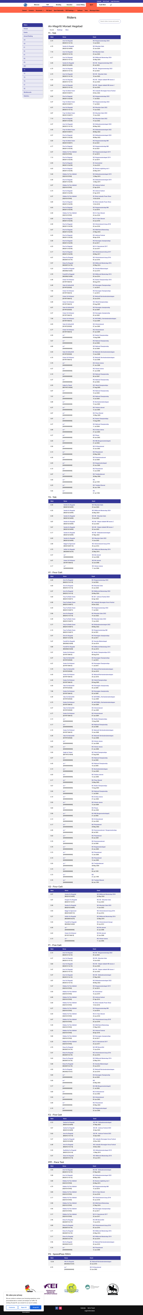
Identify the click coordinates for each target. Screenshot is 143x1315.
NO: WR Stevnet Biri (98, 1047)
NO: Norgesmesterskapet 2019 (102, 152)
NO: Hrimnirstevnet (98, 324)
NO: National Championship (101, 341)
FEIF (47, 5)
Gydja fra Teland (67, 385)
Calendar (99, 1)
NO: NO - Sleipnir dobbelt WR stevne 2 (104, 79)
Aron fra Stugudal (68, 41)
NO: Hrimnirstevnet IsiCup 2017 (102, 252)
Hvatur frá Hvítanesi (68, 279)
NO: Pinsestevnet (98, 452)
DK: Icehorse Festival (99, 235)
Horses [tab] (26, 28)
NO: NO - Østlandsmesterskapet (101, 532)
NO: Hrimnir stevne (98, 363)
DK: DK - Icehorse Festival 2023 (101, 597)
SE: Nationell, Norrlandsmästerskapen (104, 352)
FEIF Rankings (69, 10)
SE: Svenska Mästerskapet (100, 268)
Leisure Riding (80, 5)
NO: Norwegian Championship (101, 1075)
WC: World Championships (100, 302)
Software (80, 10)
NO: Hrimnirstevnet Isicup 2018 (102, 224)
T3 (24, 77)
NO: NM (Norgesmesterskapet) (102, 441)
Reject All (24, 1307)
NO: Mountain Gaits (98, 46)
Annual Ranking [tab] (28, 36)
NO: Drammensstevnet (99, 457)
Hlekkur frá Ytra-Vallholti (70, 152)
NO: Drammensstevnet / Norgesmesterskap (104, 830)
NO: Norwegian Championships (102, 285)
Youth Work (102, 5)
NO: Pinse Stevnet (98, 413)
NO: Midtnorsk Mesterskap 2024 (102, 57)
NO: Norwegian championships (102, 241)
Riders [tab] (25, 25)
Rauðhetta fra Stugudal (69, 1150)
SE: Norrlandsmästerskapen (101, 402)
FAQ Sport (49, 10)
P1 (24, 55)
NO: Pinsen (96, 435)
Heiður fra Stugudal (69, 549)
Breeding (58, 5)
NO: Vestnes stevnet (99, 407)
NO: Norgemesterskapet (100, 463)
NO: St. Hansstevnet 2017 (100, 246)
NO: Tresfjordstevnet (99, 474)
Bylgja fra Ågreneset (69, 544)
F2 (24, 51)
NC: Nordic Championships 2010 (102, 279)
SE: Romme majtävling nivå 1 (101, 168)
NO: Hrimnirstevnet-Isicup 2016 (102, 257)
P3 (24, 62)
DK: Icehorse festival (99, 185)
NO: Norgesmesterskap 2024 (101, 41)
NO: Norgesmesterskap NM (101, 140)
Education (69, 5)
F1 (24, 47)
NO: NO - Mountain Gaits (100, 74)
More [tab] (67, 30)
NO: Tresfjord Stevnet (99, 485)
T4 (24, 81)
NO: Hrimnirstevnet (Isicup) (105, 922)
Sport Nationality (58, 10)
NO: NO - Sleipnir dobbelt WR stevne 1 (104, 85)
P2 (24, 58)
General (24, 10)
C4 (24, 40)
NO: (94, 480)
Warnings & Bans (94, 10)
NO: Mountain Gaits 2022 (100, 107)
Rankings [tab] (59, 30)
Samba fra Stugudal (68, 46)
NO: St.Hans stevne (98, 429)
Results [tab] (52, 30)
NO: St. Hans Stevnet (99, 213)
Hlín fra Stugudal (67, 1069)
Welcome (36, 5)
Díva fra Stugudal (67, 96)
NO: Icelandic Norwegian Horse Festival (104, 91)
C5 (24, 43)
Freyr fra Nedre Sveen (69, 91)
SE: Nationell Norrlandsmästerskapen (103, 296)
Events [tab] (26, 32)
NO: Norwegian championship (101, 307)
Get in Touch (106, 1)
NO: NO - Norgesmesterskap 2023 (102, 63)
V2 (24, 88)
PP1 (25, 66)
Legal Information (115, 1)
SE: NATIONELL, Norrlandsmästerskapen (104, 318)
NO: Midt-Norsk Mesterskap (101, 229)
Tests (86, 10)
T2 (24, 73)
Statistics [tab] (26, 96)
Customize (12, 1307)
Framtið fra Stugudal (68, 268)
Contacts (31, 10)
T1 (24, 70)
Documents (39, 10)
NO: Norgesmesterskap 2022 (101, 96)
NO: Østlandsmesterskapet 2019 (102, 174)
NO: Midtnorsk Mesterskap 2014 (102, 274)
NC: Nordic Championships (100, 335)
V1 (24, 85)
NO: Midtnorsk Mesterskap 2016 (102, 263)
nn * (64, 335)
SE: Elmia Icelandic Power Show (102, 196)
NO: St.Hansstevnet (98, 446)
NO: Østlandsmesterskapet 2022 (102, 124)
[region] (24, 1301)
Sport (91, 5)
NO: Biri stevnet (96, 555)
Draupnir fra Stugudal (71, 900)
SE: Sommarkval (97, 163)
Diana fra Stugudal (68, 257)
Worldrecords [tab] (27, 92)
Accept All (36, 1307)
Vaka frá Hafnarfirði (68, 285)
